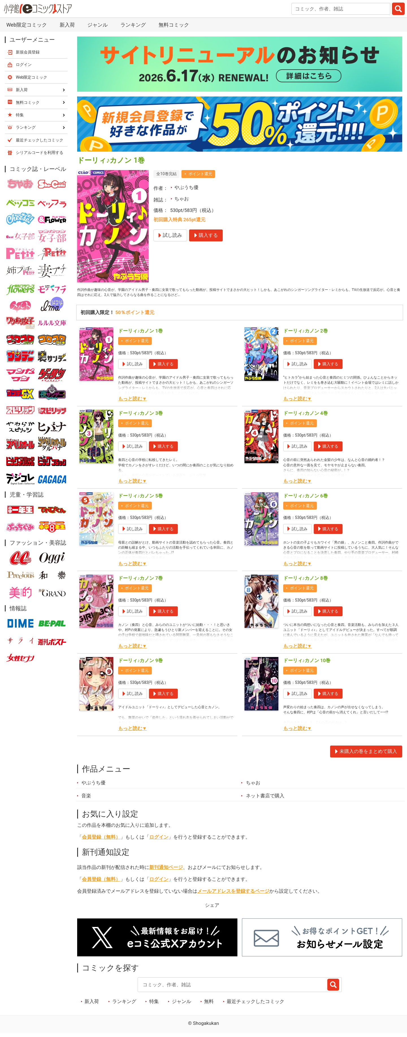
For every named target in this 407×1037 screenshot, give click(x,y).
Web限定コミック (26, 25)
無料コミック (174, 25)
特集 (154, 1005)
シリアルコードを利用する (39, 152)
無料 (209, 1005)
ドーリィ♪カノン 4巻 (305, 417)
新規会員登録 (28, 52)
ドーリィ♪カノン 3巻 (140, 417)
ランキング (133, 25)
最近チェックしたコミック (255, 1005)
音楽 (86, 799)
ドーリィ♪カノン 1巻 (140, 335)
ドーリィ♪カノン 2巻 (305, 335)
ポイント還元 (200, 173)
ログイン (158, 841)
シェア (212, 909)
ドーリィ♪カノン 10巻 (307, 664)
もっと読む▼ (132, 402)
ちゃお (181, 198)
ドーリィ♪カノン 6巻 (305, 499)
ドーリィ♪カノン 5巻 (140, 499)
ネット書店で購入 (265, 799)
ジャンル (97, 25)
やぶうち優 (186, 187)
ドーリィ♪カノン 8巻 (305, 582)
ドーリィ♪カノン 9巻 (140, 664)
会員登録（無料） (101, 841)
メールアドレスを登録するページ (233, 895)
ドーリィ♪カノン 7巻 (140, 582)
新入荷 (67, 25)
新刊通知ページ (166, 871)
